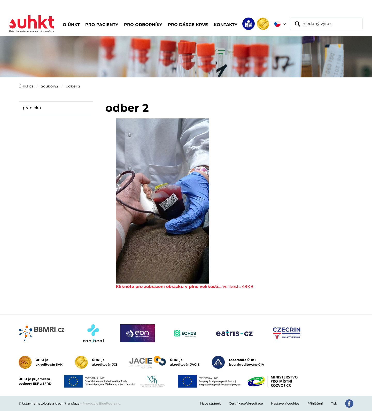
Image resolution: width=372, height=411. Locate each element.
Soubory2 (49, 86)
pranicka (32, 107)
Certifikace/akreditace (246, 403)
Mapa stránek (210, 403)
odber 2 (73, 86)
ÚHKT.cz (26, 86)
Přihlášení (315, 403)
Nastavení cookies (285, 403)
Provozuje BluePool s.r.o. (101, 403)
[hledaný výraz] (326, 24)
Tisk (334, 403)
